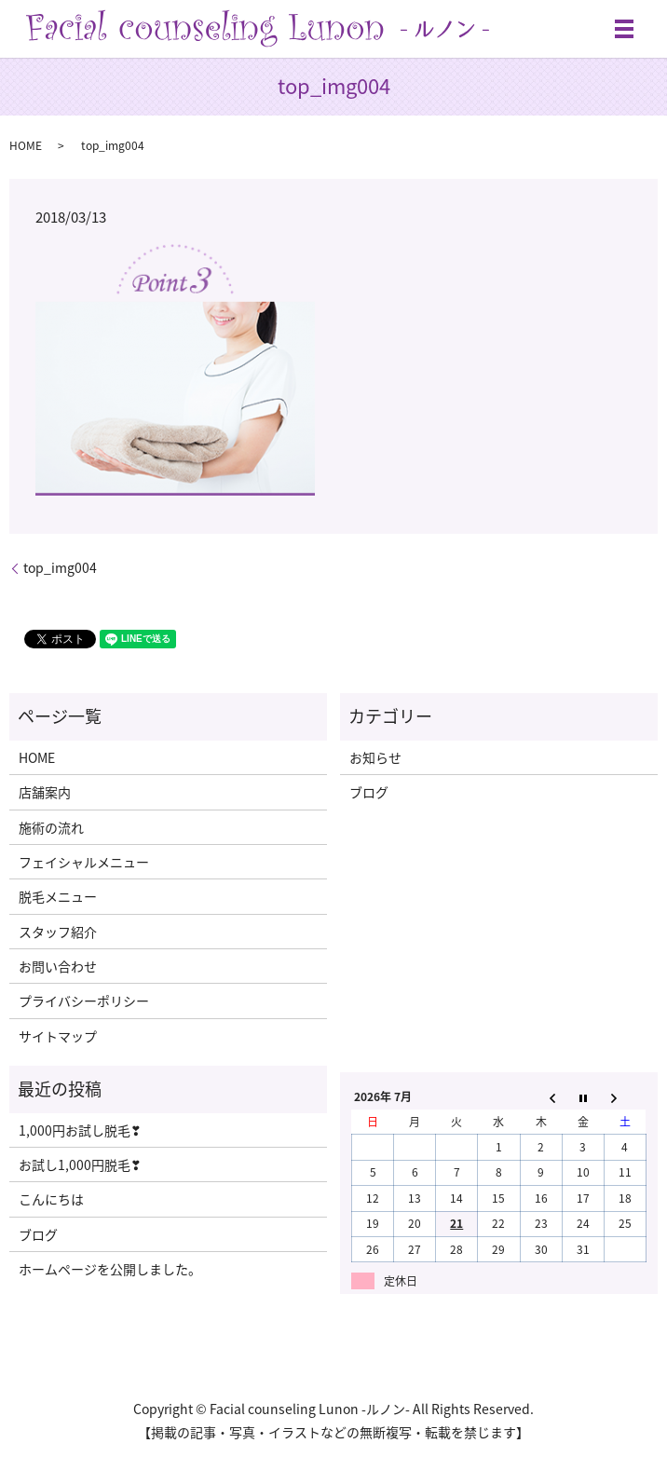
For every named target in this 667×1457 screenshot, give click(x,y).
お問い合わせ (58, 966)
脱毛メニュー (58, 896)
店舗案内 (45, 792)
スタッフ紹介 (58, 931)
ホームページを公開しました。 (110, 1269)
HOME (25, 145)
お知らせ (375, 757)
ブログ (368, 792)
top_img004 (60, 568)
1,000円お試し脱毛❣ (80, 1130)
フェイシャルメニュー (84, 861)
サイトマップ (58, 1036)
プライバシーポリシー (84, 1000)
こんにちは (51, 1199)
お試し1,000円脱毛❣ (80, 1164)
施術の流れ (51, 827)
